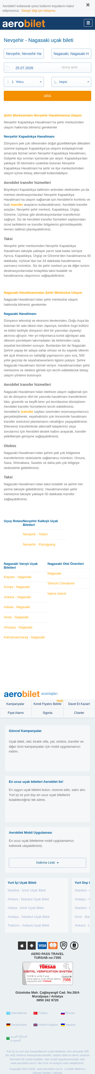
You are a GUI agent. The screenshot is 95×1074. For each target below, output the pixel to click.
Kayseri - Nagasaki (17, 577)
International (16, 1013)
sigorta (47, 713)
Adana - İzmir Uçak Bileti (26, 908)
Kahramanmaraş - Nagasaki (24, 637)
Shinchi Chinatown (61, 583)
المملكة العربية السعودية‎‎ (16, 1038)
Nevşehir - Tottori (35, 534)
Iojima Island (57, 593)
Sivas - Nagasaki (16, 617)
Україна (68, 1025)
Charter (79, 713)
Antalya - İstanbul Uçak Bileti (28, 917)
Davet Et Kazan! (79, 704)
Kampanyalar (15, 704)
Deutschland (16, 1025)
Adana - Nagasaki (17, 607)
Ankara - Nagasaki (17, 597)
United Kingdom (45, 1025)
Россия (68, 1013)
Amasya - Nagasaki (18, 627)
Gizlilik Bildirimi (75, 1068)
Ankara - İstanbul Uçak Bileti (28, 899)
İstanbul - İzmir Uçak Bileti (27, 890)
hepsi (63, 82)
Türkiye (40, 1013)
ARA (47, 96)
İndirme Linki (47, 862)
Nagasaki (54, 573)
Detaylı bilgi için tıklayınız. (39, 10)
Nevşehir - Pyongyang (39, 544)
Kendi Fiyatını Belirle (48, 703)
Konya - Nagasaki (17, 587)
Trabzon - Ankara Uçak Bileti (28, 925)
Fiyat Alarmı (16, 713)
